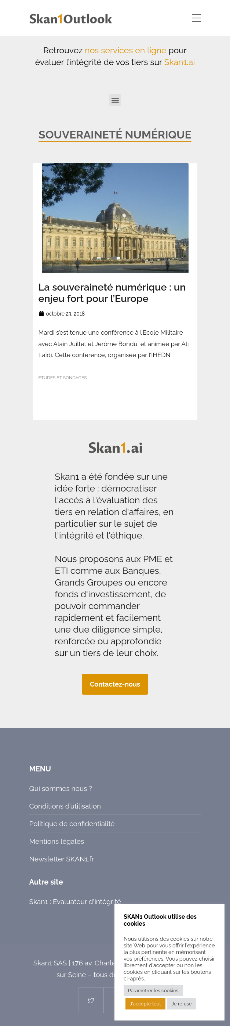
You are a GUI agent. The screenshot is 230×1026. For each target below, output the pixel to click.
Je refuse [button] (182, 1004)
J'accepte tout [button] (145, 1004)
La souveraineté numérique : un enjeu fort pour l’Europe (112, 292)
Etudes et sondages (63, 377)
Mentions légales (56, 841)
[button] (115, 100)
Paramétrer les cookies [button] (153, 990)
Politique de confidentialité (72, 824)
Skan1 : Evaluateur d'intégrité (75, 901)
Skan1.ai (179, 62)
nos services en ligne (125, 50)
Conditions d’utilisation (65, 806)
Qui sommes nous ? (60, 788)
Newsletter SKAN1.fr (61, 859)
